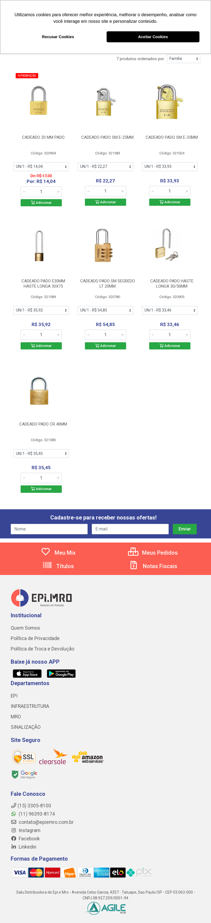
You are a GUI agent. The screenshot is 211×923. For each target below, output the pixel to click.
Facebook (25, 838)
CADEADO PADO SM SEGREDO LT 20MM (107, 284)
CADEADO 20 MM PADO (43, 137)
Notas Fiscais (153, 566)
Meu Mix (58, 552)
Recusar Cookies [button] (58, 37)
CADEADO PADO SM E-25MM (107, 137)
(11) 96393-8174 (33, 814)
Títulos (58, 566)
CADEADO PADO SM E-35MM (172, 137)
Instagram (25, 830)
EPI (14, 696)
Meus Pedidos (153, 552)
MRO (16, 716)
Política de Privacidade (35, 638)
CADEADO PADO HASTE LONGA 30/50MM (171, 284)
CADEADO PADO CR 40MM (43, 424)
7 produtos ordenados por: (140, 58)
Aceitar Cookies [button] (153, 37)
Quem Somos (25, 628)
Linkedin (23, 847)
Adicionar (41, 203)
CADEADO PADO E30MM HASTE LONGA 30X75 (43, 284)
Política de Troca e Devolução (42, 649)
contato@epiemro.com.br (42, 822)
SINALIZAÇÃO (26, 727)
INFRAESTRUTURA (30, 706)
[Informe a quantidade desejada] (41, 192)
